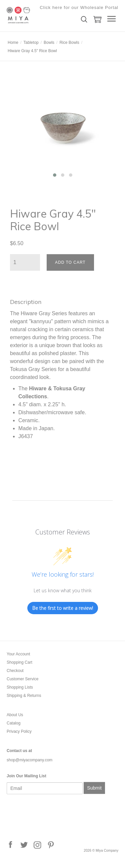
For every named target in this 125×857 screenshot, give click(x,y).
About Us (15, 715)
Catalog (13, 723)
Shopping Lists (20, 687)
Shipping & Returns (24, 695)
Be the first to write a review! (62, 608)
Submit (94, 788)
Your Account (18, 654)
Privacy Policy (19, 731)
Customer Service (22, 679)
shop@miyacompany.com (29, 760)
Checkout (15, 670)
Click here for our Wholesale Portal (79, 7)
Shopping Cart (19, 662)
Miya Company (40, 15)
